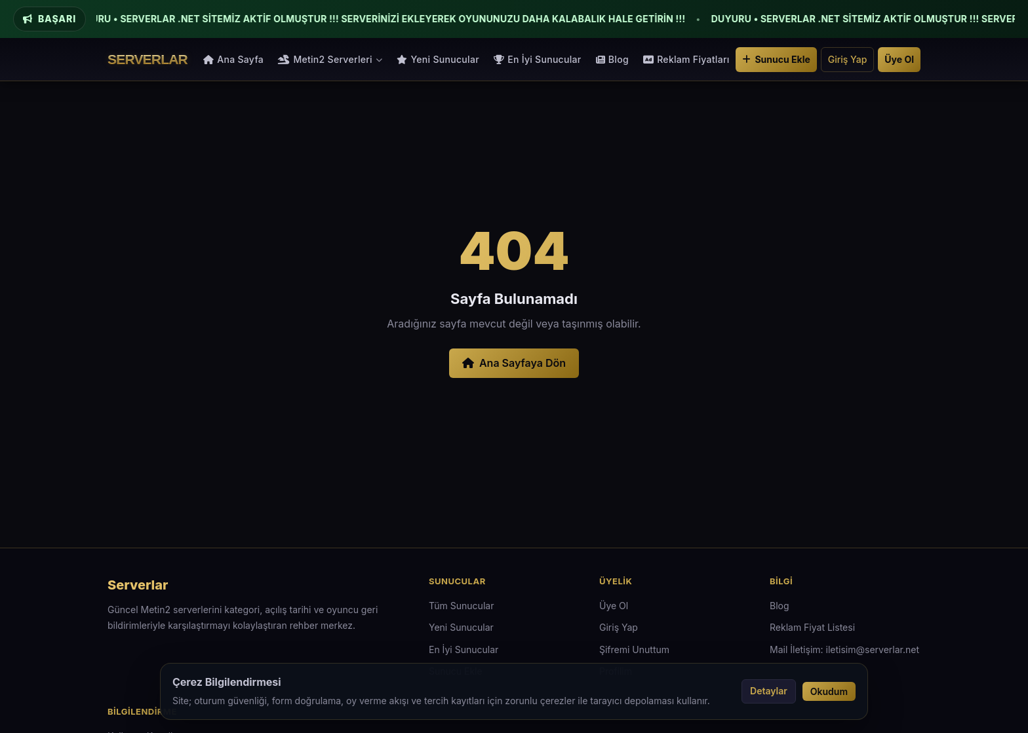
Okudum (829, 691)
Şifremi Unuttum (634, 649)
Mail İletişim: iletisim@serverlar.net (844, 649)
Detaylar (768, 690)
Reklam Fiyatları (686, 59)
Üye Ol (899, 59)
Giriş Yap (847, 59)
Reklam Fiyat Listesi (812, 627)
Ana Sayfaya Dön (514, 362)
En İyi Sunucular (538, 59)
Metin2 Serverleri (330, 59)
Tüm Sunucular (461, 605)
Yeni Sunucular (438, 59)
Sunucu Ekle (776, 59)
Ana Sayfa (233, 59)
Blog (612, 59)
